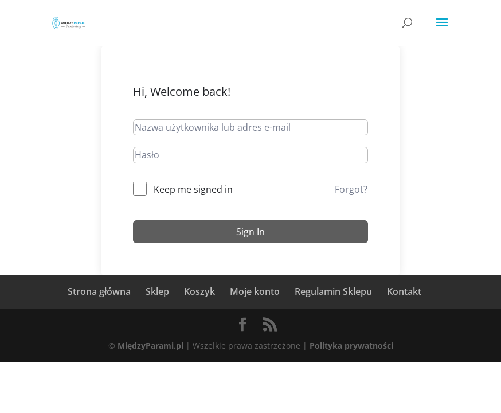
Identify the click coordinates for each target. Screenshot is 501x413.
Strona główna (99, 291)
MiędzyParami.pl (150, 345)
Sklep (157, 291)
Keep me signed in (193, 189)
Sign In (250, 231)
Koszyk (199, 291)
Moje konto (255, 291)
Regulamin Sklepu (333, 291)
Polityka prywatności (351, 345)
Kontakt (404, 291)
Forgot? (351, 189)
